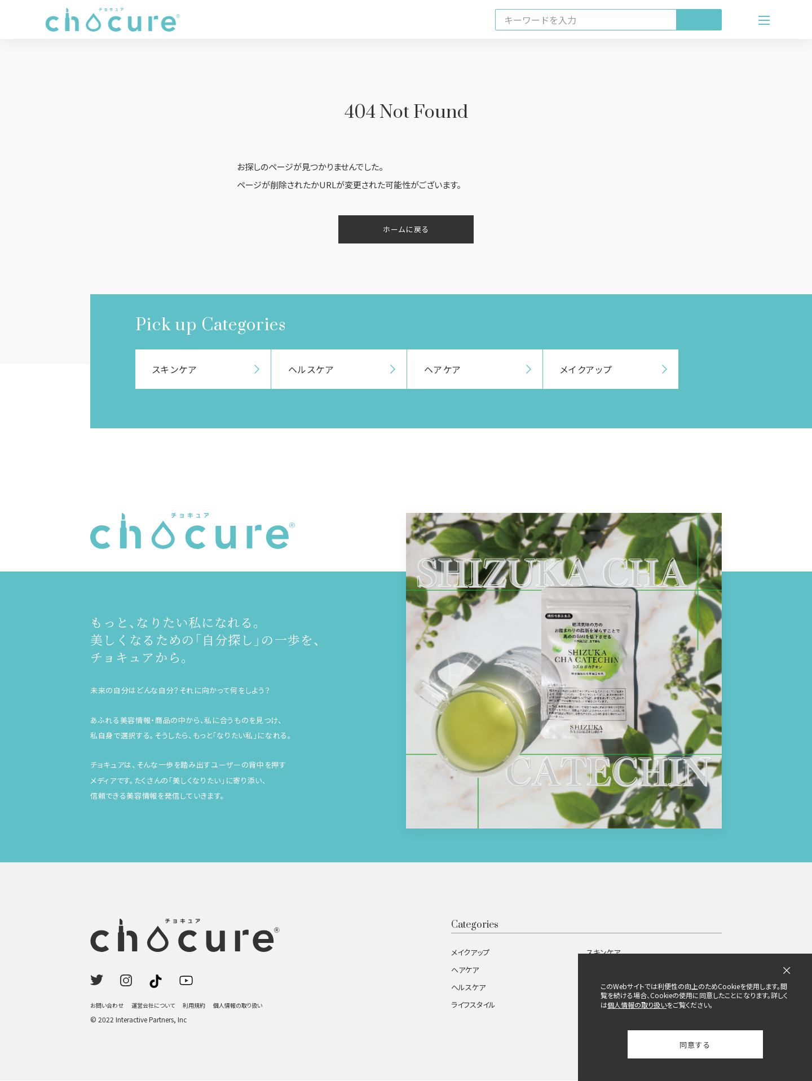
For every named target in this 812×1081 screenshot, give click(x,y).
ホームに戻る (406, 229)
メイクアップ (470, 952)
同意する (694, 1044)
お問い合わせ (106, 1006)
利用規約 (194, 1006)
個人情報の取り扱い (237, 1006)
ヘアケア (465, 970)
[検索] (698, 20)
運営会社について (153, 1006)
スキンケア (603, 952)
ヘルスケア (468, 987)
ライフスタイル (473, 1005)
